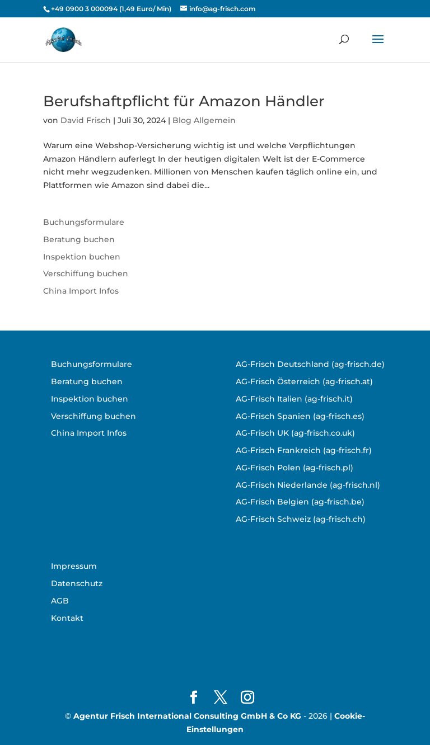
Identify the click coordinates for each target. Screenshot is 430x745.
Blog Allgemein (204, 120)
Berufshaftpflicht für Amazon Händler (184, 101)
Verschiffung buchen (85, 273)
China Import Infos (81, 291)
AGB (60, 601)
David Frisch (85, 120)
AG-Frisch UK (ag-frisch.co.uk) (295, 433)
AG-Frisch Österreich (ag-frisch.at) (304, 381)
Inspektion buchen (81, 257)
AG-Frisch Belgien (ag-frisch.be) (300, 502)
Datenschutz (76, 583)
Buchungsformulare (83, 222)
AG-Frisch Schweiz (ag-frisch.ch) (301, 519)
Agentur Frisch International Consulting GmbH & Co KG (187, 716)
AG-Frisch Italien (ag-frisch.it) (294, 399)
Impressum (74, 566)
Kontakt (67, 618)
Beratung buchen (79, 239)
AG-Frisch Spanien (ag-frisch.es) (300, 416)
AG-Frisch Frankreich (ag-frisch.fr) (304, 450)
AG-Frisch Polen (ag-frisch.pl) (294, 468)
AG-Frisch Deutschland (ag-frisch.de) (310, 364)
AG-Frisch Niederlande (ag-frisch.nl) (308, 485)
